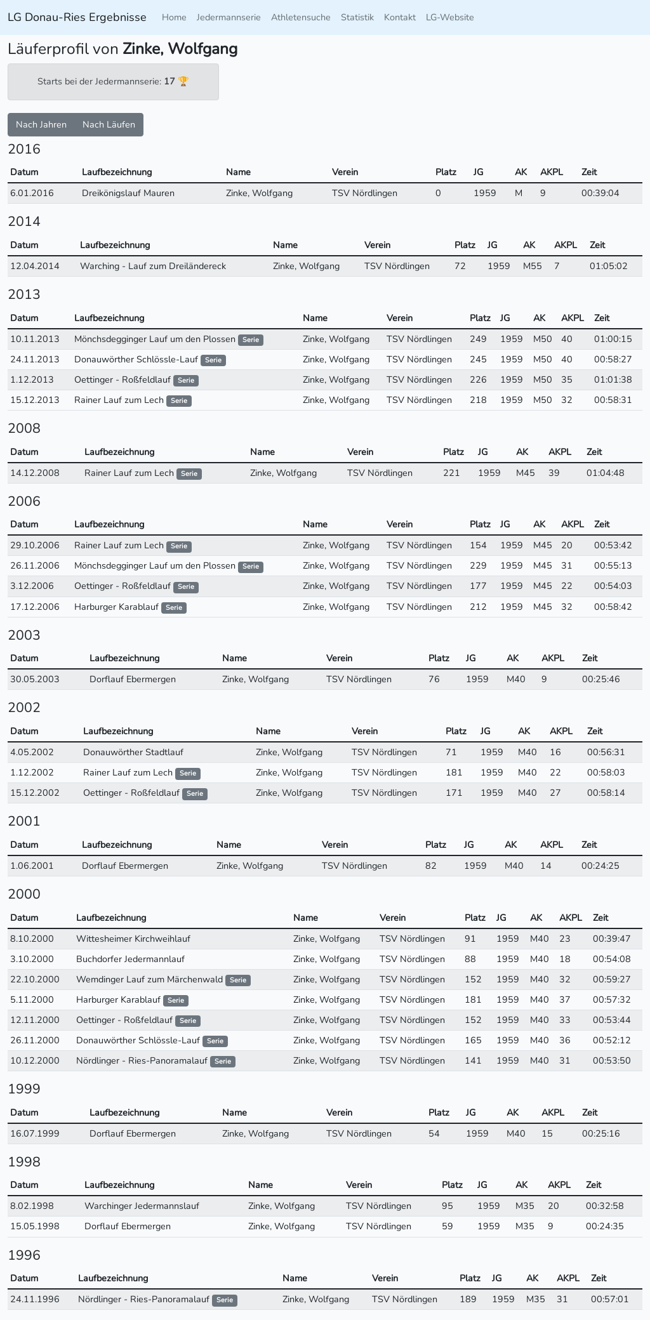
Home (174, 17)
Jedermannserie (229, 17)
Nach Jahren (41, 124)
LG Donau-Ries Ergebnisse (77, 17)
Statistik (357, 17)
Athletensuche (301, 17)
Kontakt (400, 17)
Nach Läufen (109, 124)
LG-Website (450, 17)
